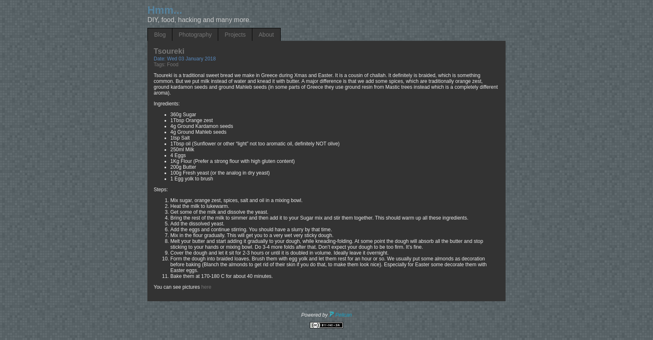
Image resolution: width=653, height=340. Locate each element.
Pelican (340, 315)
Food (172, 65)
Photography (195, 34)
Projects (235, 34)
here (206, 287)
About (266, 34)
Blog (160, 34)
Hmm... (164, 10)
